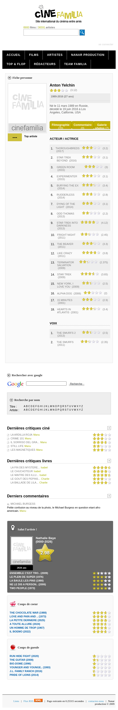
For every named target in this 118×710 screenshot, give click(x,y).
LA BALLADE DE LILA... (25, 482)
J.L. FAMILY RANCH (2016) (26, 671)
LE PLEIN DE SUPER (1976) (26, 576)
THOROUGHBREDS (67, 148)
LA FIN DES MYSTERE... (25, 467)
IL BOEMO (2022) (20, 631)
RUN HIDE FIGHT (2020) (24, 656)
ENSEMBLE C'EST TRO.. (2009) (29, 573)
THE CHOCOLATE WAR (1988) (28, 612)
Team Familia (75, 64)
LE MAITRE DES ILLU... (25, 475)
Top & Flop (16, 64)
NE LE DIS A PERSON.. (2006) (28, 584)
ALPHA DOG (64, 293)
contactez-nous (96, 701)
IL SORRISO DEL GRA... (25, 442)
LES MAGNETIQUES (23, 449)
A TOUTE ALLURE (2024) (25, 624)
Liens (16, 701)
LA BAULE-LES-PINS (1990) (26, 580)
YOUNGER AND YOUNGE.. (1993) (30, 667)
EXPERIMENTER (67, 176)
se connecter (105, 44)
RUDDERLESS (65, 194)
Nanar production (88, 55)
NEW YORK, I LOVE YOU (65, 285)
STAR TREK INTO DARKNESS (67, 224)
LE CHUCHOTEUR (22, 471)
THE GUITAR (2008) (21, 659)
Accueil (14, 55)
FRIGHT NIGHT (66, 234)
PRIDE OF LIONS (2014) (24, 674)
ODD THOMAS (65, 213)
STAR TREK (64, 274)
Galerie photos (101, 126)
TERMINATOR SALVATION (65, 264)
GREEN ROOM (66, 167)
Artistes (55, 55)
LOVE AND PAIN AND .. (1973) (28, 616)
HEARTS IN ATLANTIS (64, 311)
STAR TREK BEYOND (64, 159)
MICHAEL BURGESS (23, 503)
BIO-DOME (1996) (20, 663)
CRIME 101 (17, 438)
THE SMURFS (65, 342)
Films (34, 55)
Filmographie (60, 125)
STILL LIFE (17, 446)
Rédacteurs (45, 64)
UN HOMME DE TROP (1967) (27, 627)
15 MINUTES (64, 300)
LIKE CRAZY (64, 253)
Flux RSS (33, 701)
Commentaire (83, 125)
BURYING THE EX (68, 185)
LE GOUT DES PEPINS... (25, 478)
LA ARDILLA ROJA (21, 434)
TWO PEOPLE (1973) (22, 588)
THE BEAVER (65, 244)
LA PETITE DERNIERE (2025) (27, 620)
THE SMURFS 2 (66, 332)
